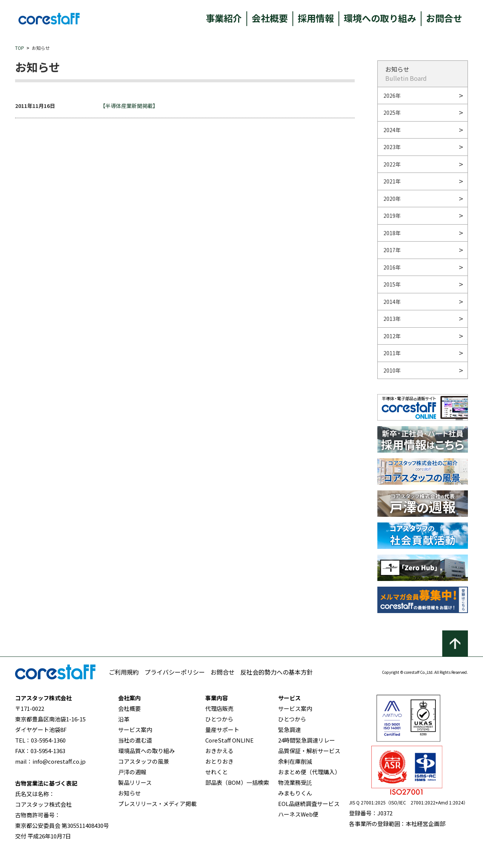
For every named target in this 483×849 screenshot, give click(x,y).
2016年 (392, 267)
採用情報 (316, 18)
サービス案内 (135, 729)
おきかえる (219, 751)
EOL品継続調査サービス (309, 803)
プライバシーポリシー (175, 671)
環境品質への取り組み (146, 751)
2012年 (392, 336)
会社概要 (270, 18)
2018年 (392, 233)
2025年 (392, 112)
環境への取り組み (380, 18)
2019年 (392, 215)
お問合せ (444, 18)
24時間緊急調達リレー (306, 740)
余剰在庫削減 (295, 761)
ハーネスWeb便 (298, 814)
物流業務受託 (295, 782)
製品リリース (135, 782)
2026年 (392, 95)
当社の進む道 (135, 740)
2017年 (392, 250)
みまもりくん (295, 793)
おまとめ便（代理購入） (309, 772)
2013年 (392, 318)
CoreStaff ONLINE (229, 740)
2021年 (392, 181)
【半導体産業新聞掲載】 (129, 105)
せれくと (216, 772)
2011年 (392, 353)
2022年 (392, 164)
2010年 (392, 370)
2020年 (392, 198)
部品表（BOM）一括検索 (237, 782)
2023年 (392, 147)
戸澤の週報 (132, 772)
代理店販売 (219, 708)
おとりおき (219, 761)
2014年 (392, 301)
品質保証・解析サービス (309, 751)
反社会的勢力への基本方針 (276, 671)
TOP (19, 48)
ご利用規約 (124, 671)
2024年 (392, 130)
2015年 (392, 284)
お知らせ (129, 793)
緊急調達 (289, 729)
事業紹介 (224, 18)
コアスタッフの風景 (143, 761)
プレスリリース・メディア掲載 (157, 803)
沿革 (123, 719)
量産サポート (222, 729)
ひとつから (219, 719)
